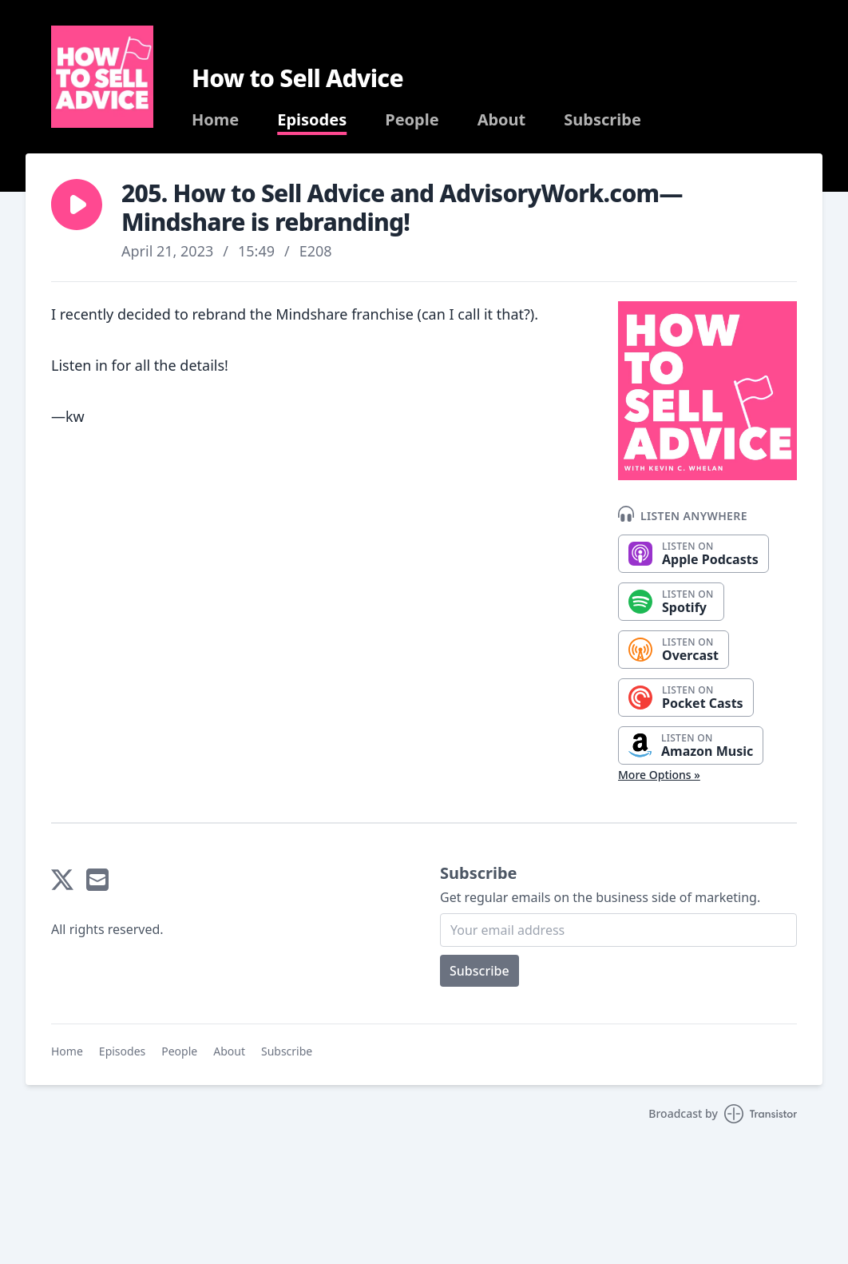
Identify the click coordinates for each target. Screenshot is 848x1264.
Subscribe (602, 120)
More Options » (659, 774)
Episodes (312, 120)
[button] (76, 204)
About (501, 120)
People (411, 120)
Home (215, 120)
